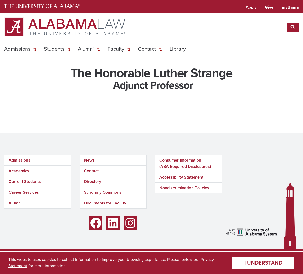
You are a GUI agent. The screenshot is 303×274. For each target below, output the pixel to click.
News (89, 160)
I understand (263, 263)
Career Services (24, 192)
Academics (19, 171)
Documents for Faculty (105, 203)
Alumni (86, 49)
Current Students (25, 182)
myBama (290, 7)
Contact (147, 49)
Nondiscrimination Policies (184, 188)
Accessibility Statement (181, 177)
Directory (92, 182)
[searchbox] (258, 27)
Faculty (116, 49)
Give (269, 7)
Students (54, 49)
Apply (251, 7)
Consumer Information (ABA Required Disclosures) (185, 163)
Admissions (17, 49)
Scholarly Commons (102, 192)
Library (178, 49)
